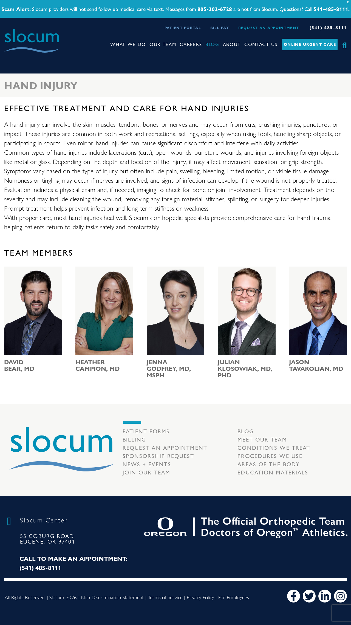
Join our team (146, 472)
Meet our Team (262, 439)
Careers (191, 44)
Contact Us (261, 44)
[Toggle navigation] (8, 57)
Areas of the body (268, 464)
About (232, 44)
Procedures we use (269, 456)
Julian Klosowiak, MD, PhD (245, 368)
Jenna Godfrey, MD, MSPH (169, 368)
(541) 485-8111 (328, 27)
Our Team (162, 44)
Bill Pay (219, 27)
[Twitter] (309, 596)
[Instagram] (340, 596)
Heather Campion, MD (97, 365)
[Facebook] (293, 596)
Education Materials (272, 472)
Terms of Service (165, 597)
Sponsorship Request (158, 456)
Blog (212, 44)
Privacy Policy (200, 597)
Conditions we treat (273, 447)
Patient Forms (146, 431)
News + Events (147, 464)
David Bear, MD (19, 365)
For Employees (233, 597)
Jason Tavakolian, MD (316, 365)
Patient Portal (183, 27)
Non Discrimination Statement (112, 597)
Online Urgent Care (310, 44)
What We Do (128, 44)
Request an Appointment (268, 27)
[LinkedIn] (324, 596)
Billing (134, 439)
